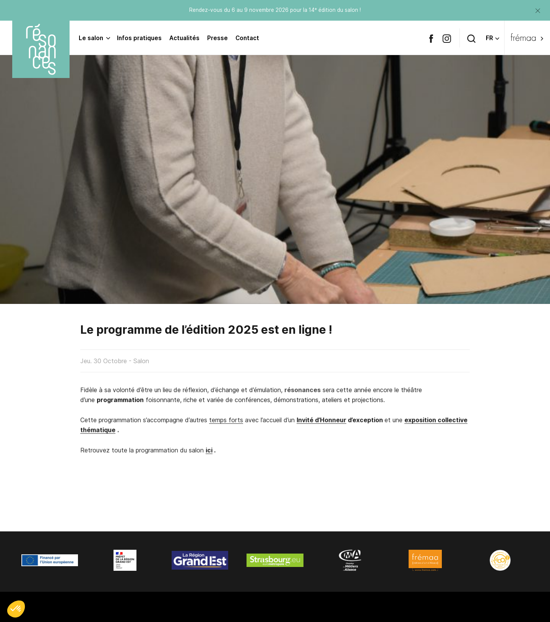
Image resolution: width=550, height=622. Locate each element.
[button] (16, 609)
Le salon (91, 38)
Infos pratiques (139, 38)
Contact (247, 38)
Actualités (184, 38)
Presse (217, 38)
